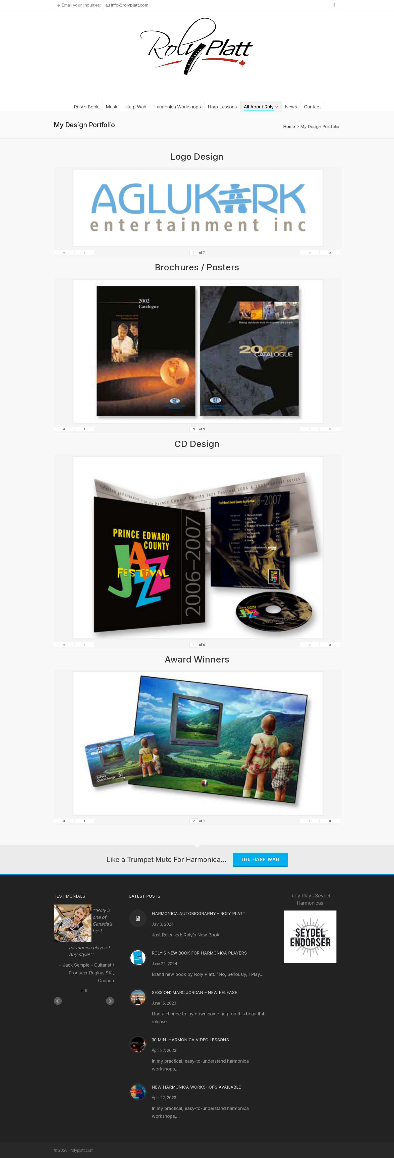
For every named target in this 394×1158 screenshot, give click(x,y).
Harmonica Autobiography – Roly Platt (198, 913)
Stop (86, 990)
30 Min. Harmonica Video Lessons (190, 1039)
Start (82, 990)
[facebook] (334, 5)
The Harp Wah (260, 859)
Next (110, 1001)
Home (289, 126)
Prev (58, 1001)
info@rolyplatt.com (127, 5)
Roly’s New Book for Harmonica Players (199, 953)
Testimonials (69, 896)
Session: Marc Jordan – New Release (194, 992)
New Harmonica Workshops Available (196, 1087)
